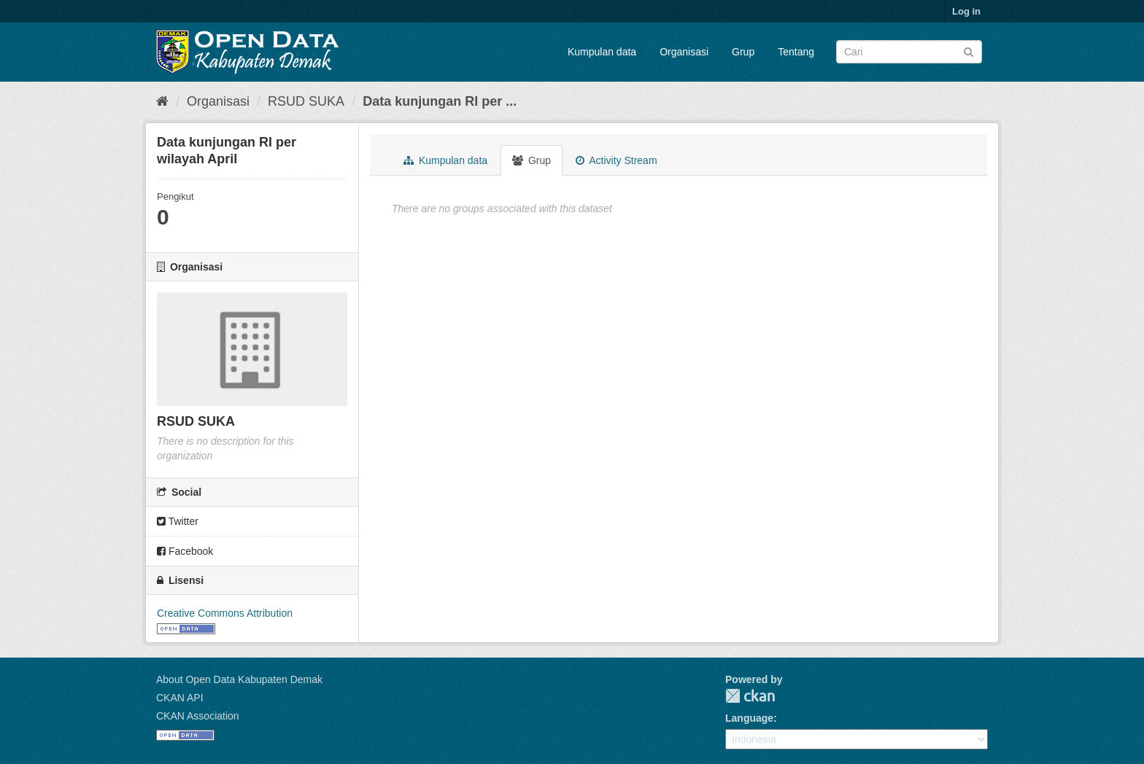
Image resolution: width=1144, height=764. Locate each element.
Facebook (185, 551)
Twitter (177, 521)
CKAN (750, 695)
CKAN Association (197, 716)
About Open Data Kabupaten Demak (239, 679)
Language (749, 718)
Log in (966, 11)
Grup (743, 52)
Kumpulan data (602, 52)
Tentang (796, 52)
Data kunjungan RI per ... (440, 101)
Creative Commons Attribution (225, 613)
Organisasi (684, 52)
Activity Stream (616, 160)
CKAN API (180, 697)
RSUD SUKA (306, 101)
